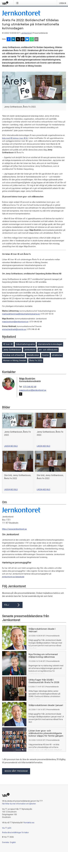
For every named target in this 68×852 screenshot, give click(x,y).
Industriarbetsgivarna (25, 344)
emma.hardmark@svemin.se (14, 329)
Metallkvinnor (33, 355)
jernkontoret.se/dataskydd (13, 577)
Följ (12, 605)
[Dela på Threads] (22, 39)
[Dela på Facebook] (9, 39)
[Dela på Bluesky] (27, 39)
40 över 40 (8, 344)
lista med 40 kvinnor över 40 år (15, 138)
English (13, 842)
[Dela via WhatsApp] (32, 39)
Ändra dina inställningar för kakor (15, 832)
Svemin (45, 355)
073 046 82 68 (29, 387)
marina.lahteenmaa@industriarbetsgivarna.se (21, 314)
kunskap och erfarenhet (13, 355)
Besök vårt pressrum (16, 771)
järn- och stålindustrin (48, 349)
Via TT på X (6, 828)
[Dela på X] (18, 39)
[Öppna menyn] (18, 3)
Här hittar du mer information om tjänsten (19, 804)
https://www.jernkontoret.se (14, 529)
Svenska (5, 842)
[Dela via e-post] (36, 39)
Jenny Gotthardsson (12, 349)
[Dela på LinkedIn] (13, 39)
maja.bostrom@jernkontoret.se (15, 321)
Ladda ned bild (11, 446)
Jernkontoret (26, 33)
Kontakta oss (29, 823)
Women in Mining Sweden (14, 360)
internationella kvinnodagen (50, 344)
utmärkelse (57, 355)
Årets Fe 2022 (35, 360)
